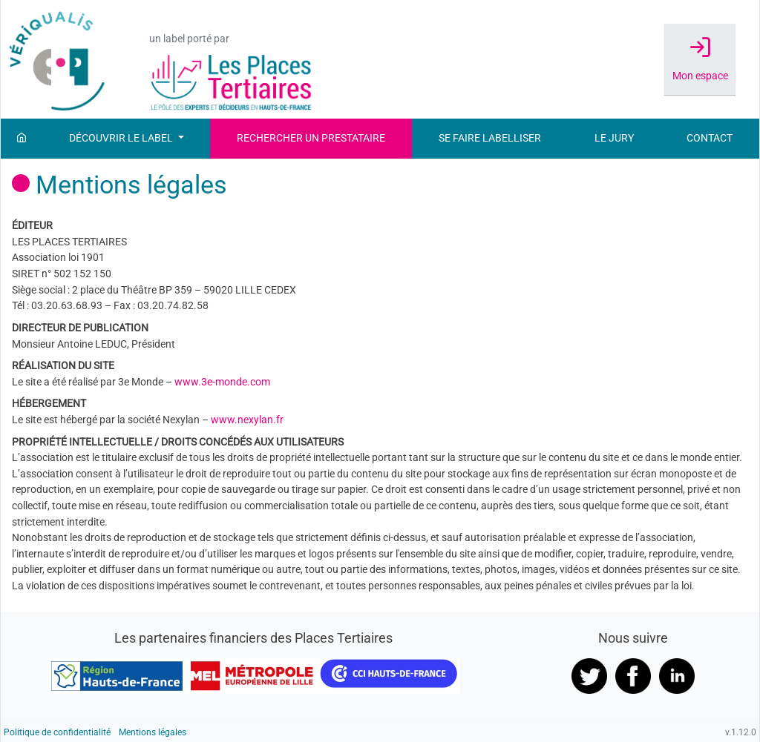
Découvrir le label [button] (122, 138)
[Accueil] (21, 139)
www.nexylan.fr (247, 420)
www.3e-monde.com (222, 382)
